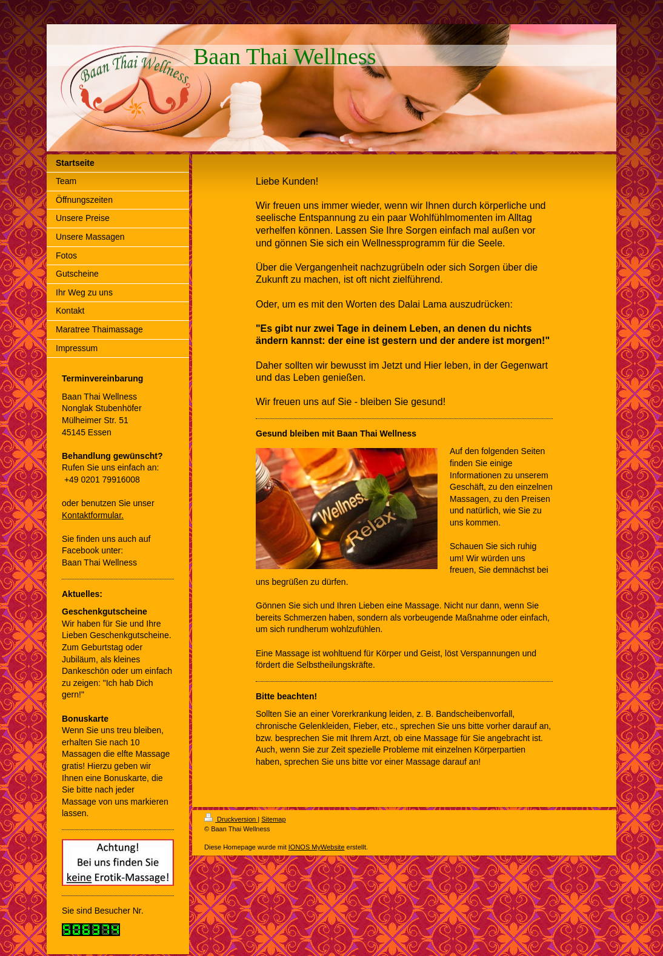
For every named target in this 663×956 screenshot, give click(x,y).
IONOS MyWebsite (316, 847)
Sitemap (273, 819)
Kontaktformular (91, 515)
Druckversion (231, 819)
